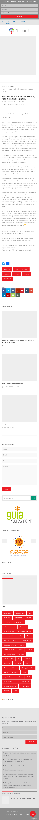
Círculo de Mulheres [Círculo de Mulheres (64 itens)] (10, 645)
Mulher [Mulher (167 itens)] (28, 663)
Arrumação (7, 269)
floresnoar (20, 101)
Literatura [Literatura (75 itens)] (27, 659)
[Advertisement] (19, 55)
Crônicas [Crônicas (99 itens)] (6, 640)
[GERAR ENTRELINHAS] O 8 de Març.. (23, 798)
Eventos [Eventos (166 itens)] (29, 649)
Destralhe (6, 274)
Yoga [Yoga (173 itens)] (15, 691)
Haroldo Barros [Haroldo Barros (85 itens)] (8, 659)
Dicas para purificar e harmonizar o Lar (14, 424)
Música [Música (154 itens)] (6, 668)
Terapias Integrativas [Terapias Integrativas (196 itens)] (10, 686)
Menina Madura (15, 104)
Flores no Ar (8, 699)
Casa (16, 269)
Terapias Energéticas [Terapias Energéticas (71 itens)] (22, 681)
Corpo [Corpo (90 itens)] (29, 636)
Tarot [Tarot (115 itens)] (21, 677)
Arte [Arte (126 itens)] (30, 613)
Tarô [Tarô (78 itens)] (28, 677)
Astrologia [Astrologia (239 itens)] (7, 622)
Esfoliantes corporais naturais (14, 770)
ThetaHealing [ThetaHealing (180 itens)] (25, 686)
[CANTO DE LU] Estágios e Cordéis (12, 383)
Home (3, 87)
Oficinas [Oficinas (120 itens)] (14, 668)
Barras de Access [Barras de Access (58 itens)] (9, 631)
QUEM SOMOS (15, 812)
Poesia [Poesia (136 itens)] (6, 672)
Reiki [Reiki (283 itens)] (24, 672)
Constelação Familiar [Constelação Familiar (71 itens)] (24, 631)
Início (3, 21)
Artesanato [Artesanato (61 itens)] (7, 618)
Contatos (22, 21)
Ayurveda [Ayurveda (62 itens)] (23, 627)
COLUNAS (11, 87)
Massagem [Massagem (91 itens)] (7, 663)
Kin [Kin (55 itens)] (18, 659)
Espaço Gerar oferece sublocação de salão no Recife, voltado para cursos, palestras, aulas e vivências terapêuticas (18, 785)
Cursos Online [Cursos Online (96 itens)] (26, 640)
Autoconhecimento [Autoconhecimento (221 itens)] (9, 627)
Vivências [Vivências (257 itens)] (6, 691)
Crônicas (25, 269)
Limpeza (26, 274)
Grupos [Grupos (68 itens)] (21, 654)
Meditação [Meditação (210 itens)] (18, 663)
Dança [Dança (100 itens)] (22, 645)
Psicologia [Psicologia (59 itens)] (15, 672)
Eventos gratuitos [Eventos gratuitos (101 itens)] (9, 654)
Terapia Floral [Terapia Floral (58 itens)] (8, 681)
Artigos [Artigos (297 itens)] (28, 618)
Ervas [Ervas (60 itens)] (21, 649)
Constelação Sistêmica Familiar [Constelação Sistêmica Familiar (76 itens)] (13, 636)
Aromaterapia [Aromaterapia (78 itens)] (20, 613)
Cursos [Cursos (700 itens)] (15, 640)
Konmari (16, 274)
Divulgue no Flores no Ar (15, 21)
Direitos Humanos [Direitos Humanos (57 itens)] (9, 649)
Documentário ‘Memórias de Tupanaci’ (17, 766)
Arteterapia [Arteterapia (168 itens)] (18, 618)
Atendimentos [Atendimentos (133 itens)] (18, 622)
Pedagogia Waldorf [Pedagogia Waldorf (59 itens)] (27, 668)
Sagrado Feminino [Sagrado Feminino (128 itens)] (9, 677)
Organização (7, 278)
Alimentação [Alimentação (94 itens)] (7, 613)
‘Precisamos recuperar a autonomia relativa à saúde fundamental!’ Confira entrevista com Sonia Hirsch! (18, 776)
